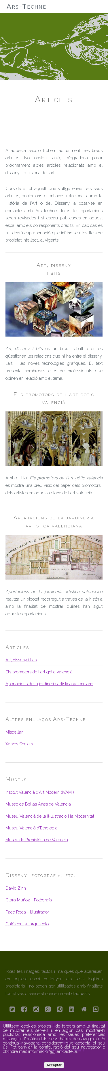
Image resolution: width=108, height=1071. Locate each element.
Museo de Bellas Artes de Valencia (38, 804)
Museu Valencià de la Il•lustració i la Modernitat (49, 816)
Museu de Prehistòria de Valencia (36, 839)
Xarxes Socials (19, 743)
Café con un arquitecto (27, 923)
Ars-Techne (26, 6)
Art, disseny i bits (21, 659)
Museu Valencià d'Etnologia (31, 827)
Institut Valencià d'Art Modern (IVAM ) (39, 792)
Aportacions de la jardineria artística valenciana (49, 683)
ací (52, 1051)
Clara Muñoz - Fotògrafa (28, 899)
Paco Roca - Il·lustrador (27, 911)
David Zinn (15, 888)
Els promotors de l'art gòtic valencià (39, 671)
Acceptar (54, 1065)
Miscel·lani (14, 732)
